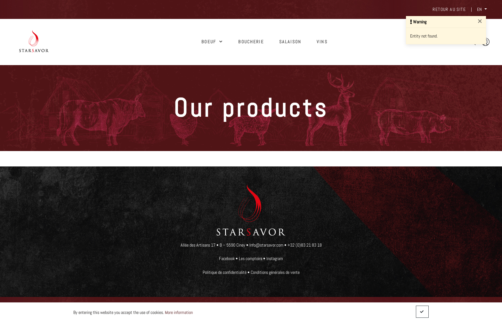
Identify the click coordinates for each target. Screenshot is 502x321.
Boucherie (250, 42)
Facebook (227, 258)
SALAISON (290, 42)
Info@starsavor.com (266, 245)
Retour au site (449, 9)
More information (179, 312)
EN (480, 9)
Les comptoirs (250, 258)
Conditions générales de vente (275, 272)
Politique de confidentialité (225, 272)
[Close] (480, 21)
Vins (322, 42)
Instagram (274, 258)
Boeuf (212, 42)
